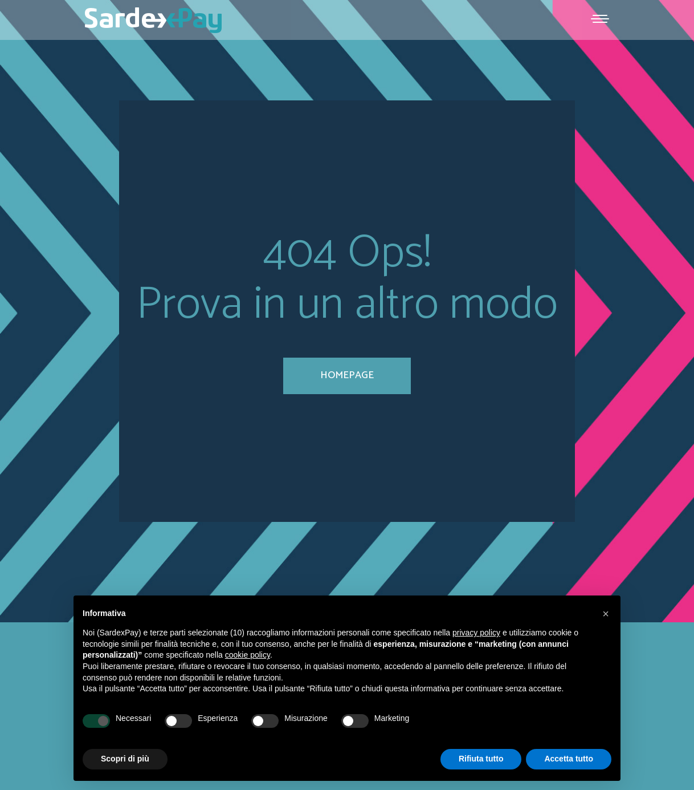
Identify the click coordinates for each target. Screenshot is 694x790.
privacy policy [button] (476, 632)
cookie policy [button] (247, 654)
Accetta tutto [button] (568, 758)
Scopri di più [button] (125, 758)
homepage (347, 375)
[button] (606, 614)
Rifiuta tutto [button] (481, 758)
